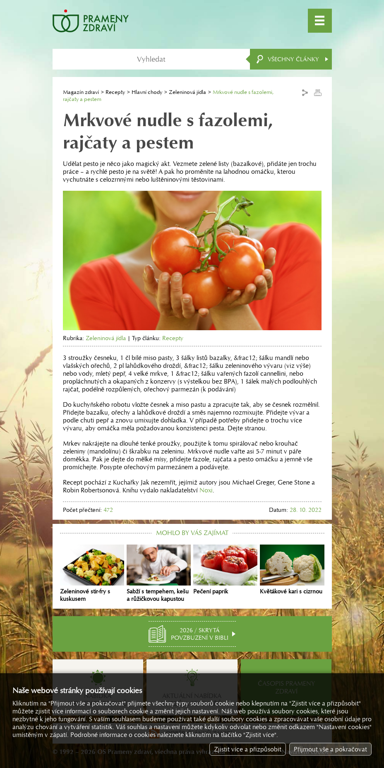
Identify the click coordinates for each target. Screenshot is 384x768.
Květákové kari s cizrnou (292, 570)
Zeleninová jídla (187, 92)
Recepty (115, 92)
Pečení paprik (225, 570)
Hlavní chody (147, 92)
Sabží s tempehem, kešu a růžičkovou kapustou (159, 573)
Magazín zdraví (81, 92)
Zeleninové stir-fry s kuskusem (92, 573)
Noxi (206, 490)
